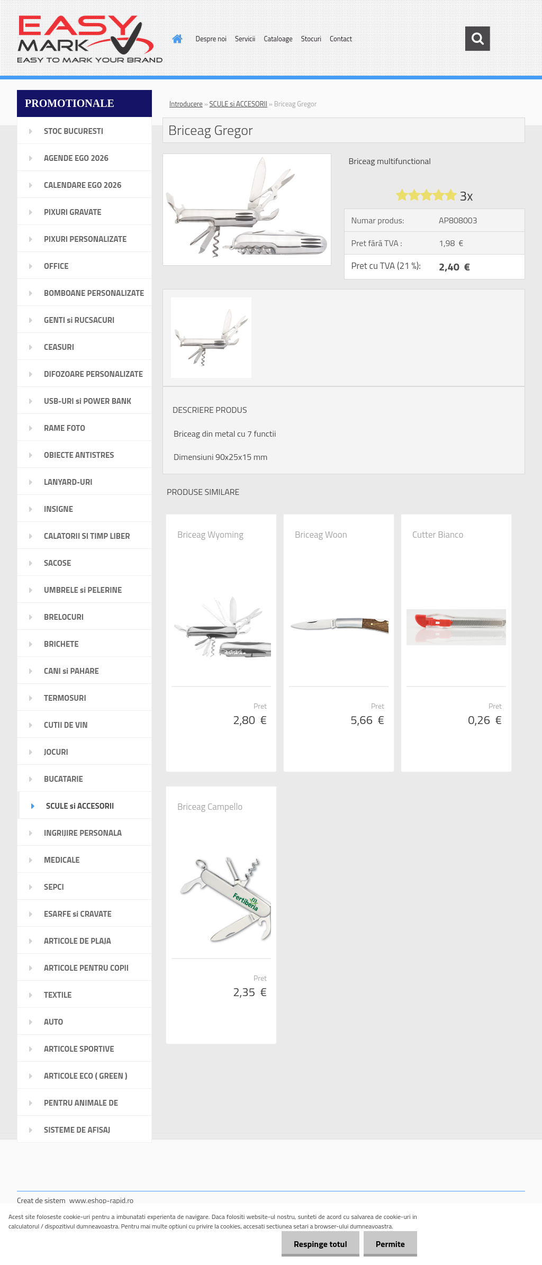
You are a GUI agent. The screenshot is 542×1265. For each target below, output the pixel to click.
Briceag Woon (321, 534)
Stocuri (311, 38)
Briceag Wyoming (210, 534)
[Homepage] (176, 38)
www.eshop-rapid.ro (101, 1200)
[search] (477, 38)
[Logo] (89, 39)
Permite (389, 1243)
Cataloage (278, 38)
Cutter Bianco (437, 534)
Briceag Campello (209, 806)
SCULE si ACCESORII (238, 103)
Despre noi (211, 38)
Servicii (245, 38)
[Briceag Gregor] (247, 158)
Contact (341, 38)
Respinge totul (317, 1243)
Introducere (186, 103)
